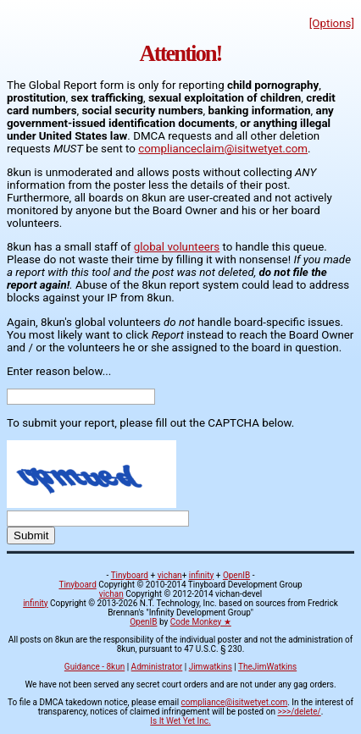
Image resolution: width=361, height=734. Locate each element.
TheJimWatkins (267, 666)
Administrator (157, 666)
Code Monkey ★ (200, 621)
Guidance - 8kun (94, 666)
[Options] (331, 23)
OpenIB (236, 575)
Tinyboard (129, 575)
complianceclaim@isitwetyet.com (223, 148)
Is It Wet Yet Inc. (180, 721)
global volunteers (176, 246)
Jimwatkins (210, 666)
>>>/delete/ (298, 711)
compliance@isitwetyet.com (234, 702)
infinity (201, 575)
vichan (170, 575)
